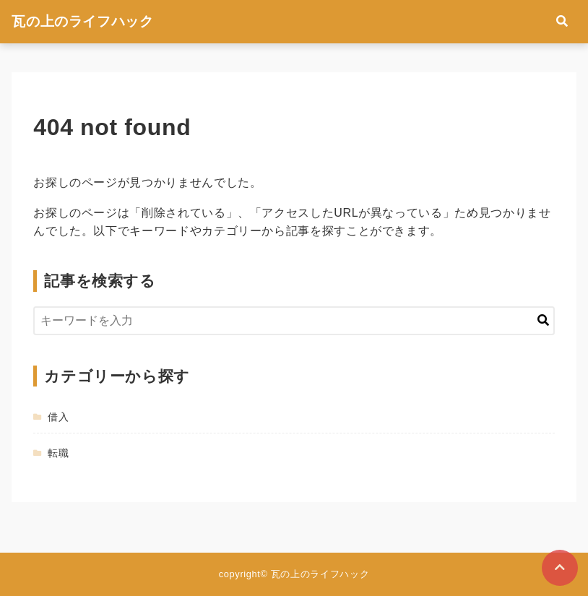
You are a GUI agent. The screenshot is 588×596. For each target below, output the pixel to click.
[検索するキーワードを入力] (293, 320)
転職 (58, 453)
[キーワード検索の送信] (543, 320)
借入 (58, 417)
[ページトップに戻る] (560, 568)
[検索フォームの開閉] (562, 21)
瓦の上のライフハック (82, 21)
